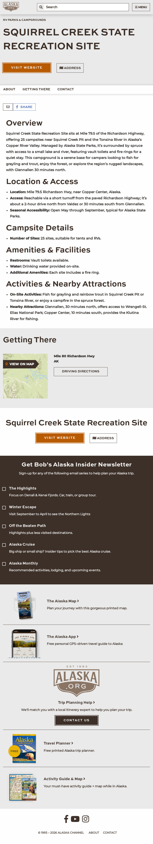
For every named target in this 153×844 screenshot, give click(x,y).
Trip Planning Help (76, 703)
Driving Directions (80, 371)
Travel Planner (58, 743)
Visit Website (26, 67)
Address (70, 68)
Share (24, 107)
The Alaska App (63, 637)
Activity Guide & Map (64, 779)
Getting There (36, 89)
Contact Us (77, 720)
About (9, 89)
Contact (65, 89)
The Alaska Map (63, 601)
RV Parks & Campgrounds (24, 20)
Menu (141, 7)
